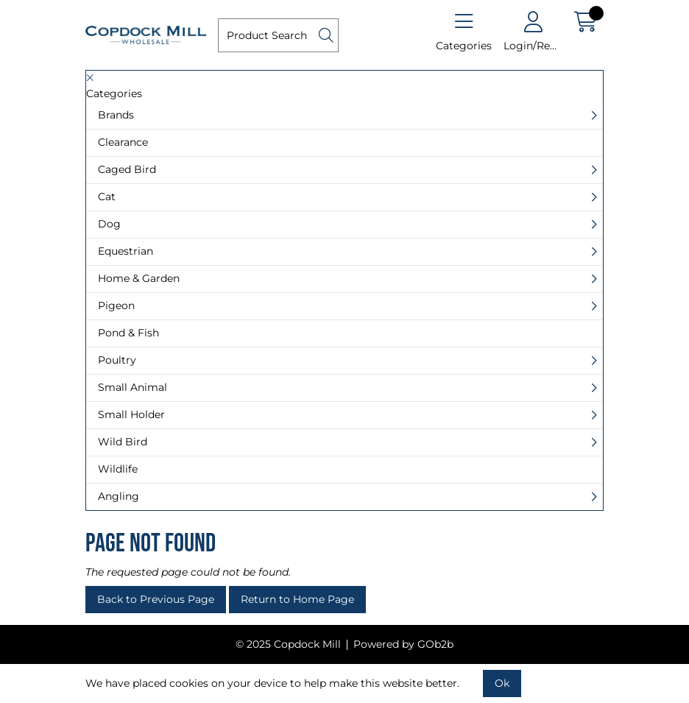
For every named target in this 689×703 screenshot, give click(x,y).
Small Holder (131, 414)
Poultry (117, 360)
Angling (118, 496)
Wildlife (118, 469)
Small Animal (132, 387)
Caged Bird (127, 169)
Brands (116, 114)
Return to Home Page (297, 599)
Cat (107, 196)
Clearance (123, 142)
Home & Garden (139, 278)
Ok (502, 683)
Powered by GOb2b (403, 644)
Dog (109, 223)
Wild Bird (122, 441)
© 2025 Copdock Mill (288, 644)
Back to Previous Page (155, 599)
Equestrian (125, 251)
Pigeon (116, 305)
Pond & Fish (128, 332)
